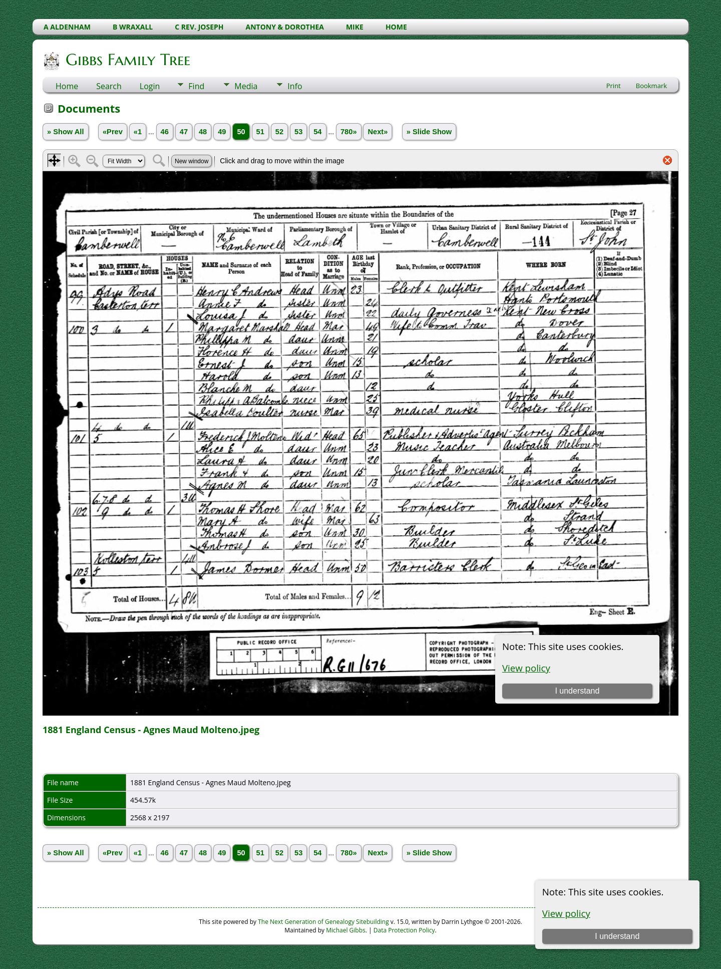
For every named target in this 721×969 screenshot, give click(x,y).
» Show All (65, 132)
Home (67, 86)
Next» (378, 132)
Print (613, 85)
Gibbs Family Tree (127, 60)
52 (279, 132)
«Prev (113, 132)
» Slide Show (429, 132)
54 (317, 132)
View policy (566, 913)
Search (109, 86)
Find (196, 86)
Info (294, 86)
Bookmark (651, 85)
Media (245, 86)
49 (222, 132)
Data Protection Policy (404, 930)
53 (298, 132)
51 (260, 132)
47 (184, 132)
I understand (617, 936)
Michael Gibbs (346, 930)
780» (348, 132)
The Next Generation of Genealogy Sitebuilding (323, 921)
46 (165, 132)
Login (150, 86)
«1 (138, 132)
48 (203, 132)
